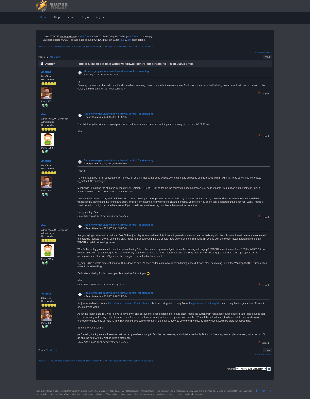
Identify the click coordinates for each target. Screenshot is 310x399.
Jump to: (231, 369)
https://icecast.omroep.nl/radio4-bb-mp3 (130, 303)
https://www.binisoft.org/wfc (205, 303)
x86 (82, 36)
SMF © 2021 (54, 391)
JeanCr (46, 71)
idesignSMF (88, 391)
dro (43, 114)
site (162, 391)
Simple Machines (68, 391)
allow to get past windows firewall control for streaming (116, 71)
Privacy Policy (147, 391)
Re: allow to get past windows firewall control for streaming (119, 113)
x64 (89, 36)
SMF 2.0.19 (41, 391)
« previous (260, 52)
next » (269, 52)
